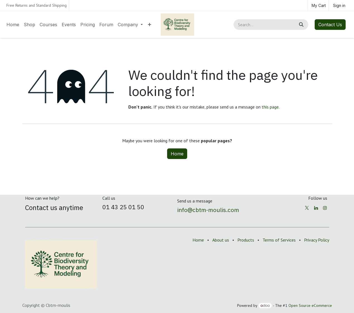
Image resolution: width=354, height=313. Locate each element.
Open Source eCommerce (310, 305)
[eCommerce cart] (318, 5)
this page (270, 107)
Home (177, 153)
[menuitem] (12, 24)
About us (220, 240)
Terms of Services (279, 240)
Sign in (339, 5)
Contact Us (330, 24)
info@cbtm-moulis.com (208, 210)
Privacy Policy (316, 240)
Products (245, 240)
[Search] (301, 24)
